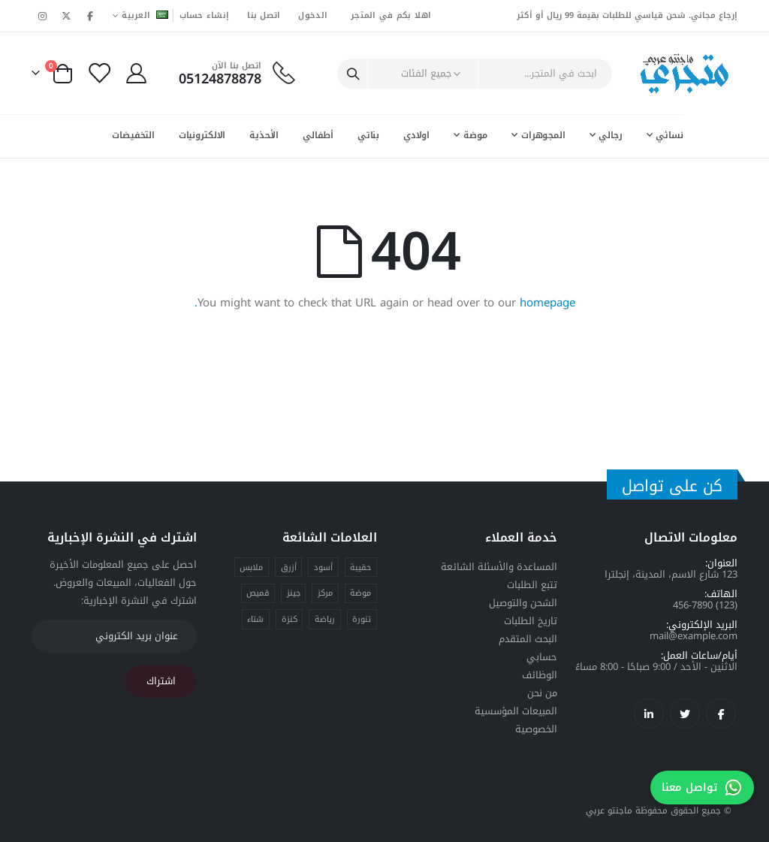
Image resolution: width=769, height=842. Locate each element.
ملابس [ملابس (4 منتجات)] (251, 567)
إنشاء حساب (204, 15)
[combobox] (527, 74)
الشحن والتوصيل (523, 602)
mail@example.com (693, 635)
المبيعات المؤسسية (516, 711)
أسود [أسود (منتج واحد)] (323, 567)
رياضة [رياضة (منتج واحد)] (325, 619)
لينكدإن (649, 714)
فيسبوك (721, 714)
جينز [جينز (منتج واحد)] (293, 593)
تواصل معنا (702, 787)
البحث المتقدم (528, 638)
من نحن (542, 693)
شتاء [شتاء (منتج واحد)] (255, 619)
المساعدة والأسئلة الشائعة (499, 566)
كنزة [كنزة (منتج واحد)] (289, 619)
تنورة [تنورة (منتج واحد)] (361, 619)
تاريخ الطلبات (530, 620)
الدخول (312, 15)
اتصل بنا (263, 15)
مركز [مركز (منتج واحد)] (325, 593)
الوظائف (539, 674)
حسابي (541, 656)
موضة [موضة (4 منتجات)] (360, 593)
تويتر (685, 714)
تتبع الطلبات (532, 584)
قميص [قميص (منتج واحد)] (257, 593)
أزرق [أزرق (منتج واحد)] (289, 567)
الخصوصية (536, 729)
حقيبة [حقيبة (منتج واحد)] (360, 567)
